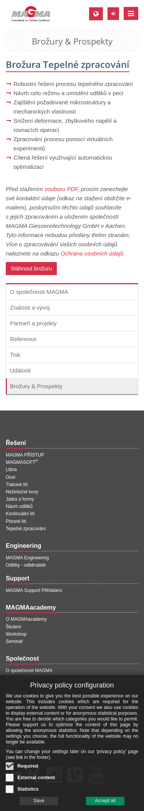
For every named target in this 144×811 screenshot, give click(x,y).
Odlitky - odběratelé (26, 565)
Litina (11, 469)
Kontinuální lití (20, 513)
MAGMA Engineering (27, 557)
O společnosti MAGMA (39, 291)
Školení (13, 627)
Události (20, 370)
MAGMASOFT (22, 462)
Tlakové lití (17, 484)
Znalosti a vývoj (30, 307)
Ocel (10, 477)
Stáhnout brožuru (31, 268)
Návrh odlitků (19, 506)
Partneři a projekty (33, 323)
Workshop (16, 634)
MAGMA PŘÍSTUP (25, 455)
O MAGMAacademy (26, 619)
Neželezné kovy (22, 492)
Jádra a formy (20, 499)
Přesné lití (16, 521)
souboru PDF (61, 189)
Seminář (14, 641)
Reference (23, 339)
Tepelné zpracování (26, 528)
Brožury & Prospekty (36, 386)
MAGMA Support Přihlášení (34, 590)
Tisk (15, 354)
